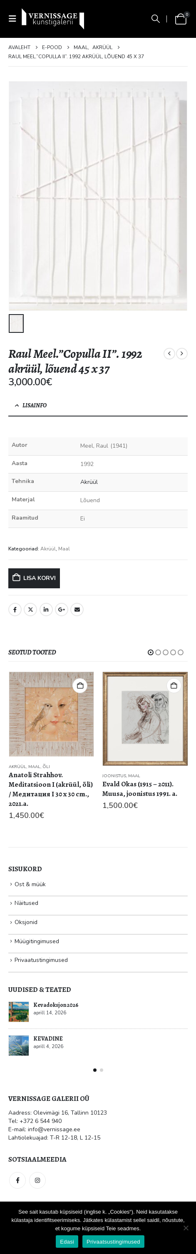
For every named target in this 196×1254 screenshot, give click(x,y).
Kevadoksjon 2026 (55, 1005)
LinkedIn (46, 609)
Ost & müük (30, 884)
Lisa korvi (39, 578)
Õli (46, 767)
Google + (61, 609)
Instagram (37, 1180)
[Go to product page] (51, 714)
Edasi (67, 1242)
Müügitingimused (37, 941)
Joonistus (114, 776)
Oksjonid (26, 922)
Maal (64, 548)
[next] (182, 353)
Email (77, 609)
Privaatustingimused (41, 960)
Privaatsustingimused (113, 1242)
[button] (15, 19)
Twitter (30, 609)
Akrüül (89, 482)
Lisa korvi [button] (79, 685)
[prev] (169, 353)
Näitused (26, 903)
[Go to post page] (18, 1011)
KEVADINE (48, 1039)
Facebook (15, 609)
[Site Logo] (53, 18)
